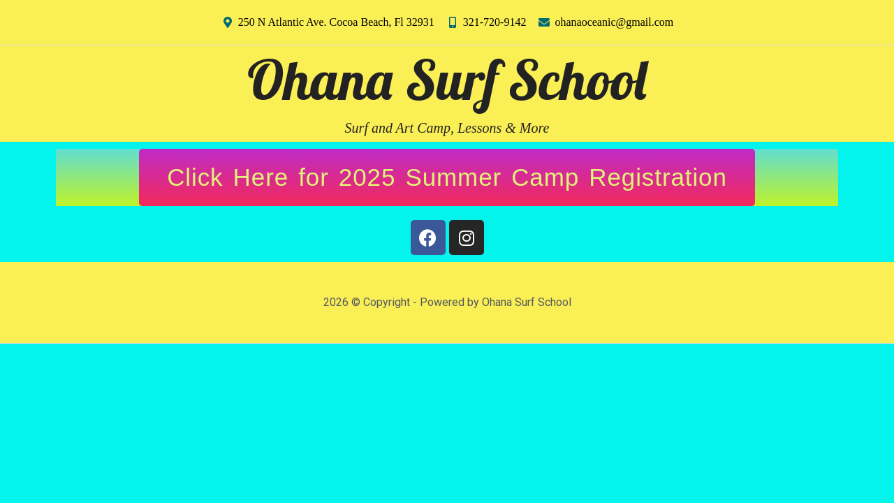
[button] (447, 177)
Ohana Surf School (447, 79)
